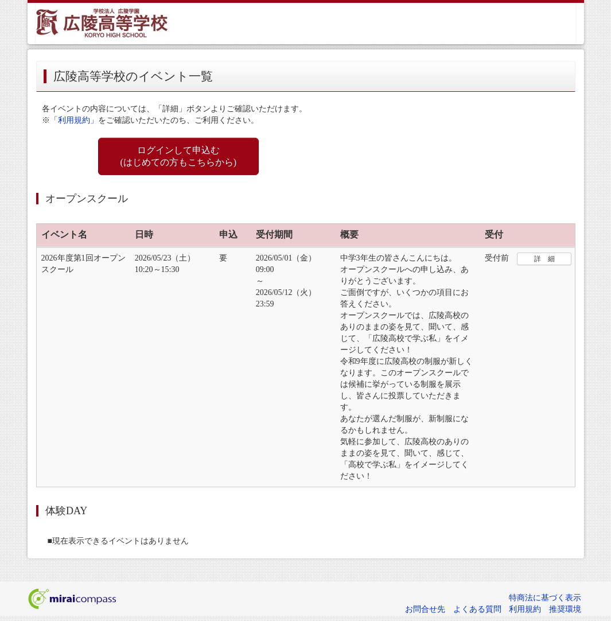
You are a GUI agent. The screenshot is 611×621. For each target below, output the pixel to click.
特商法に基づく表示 (545, 597)
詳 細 (544, 259)
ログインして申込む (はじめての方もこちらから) (178, 156)
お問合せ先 (425, 609)
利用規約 (525, 609)
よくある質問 (477, 609)
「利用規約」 (74, 120)
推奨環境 (565, 609)
